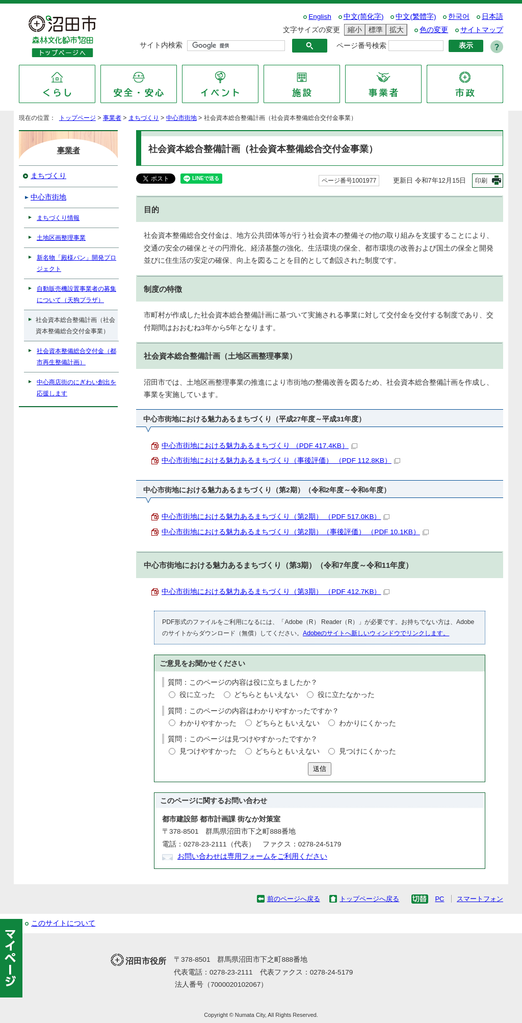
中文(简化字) (364, 16)
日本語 (492, 16)
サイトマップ (481, 30)
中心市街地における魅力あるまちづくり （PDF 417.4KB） (259, 446)
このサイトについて (63, 923)
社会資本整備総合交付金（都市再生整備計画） (76, 356)
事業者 (112, 117)
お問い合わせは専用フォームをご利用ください (252, 856)
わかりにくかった (367, 723)
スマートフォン (480, 899)
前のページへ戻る (293, 899)
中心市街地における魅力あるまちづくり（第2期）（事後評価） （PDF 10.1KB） (295, 532)
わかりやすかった (208, 723)
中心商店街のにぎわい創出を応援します (76, 388)
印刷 (481, 180)
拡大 (395, 30)
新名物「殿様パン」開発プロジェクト (76, 263)
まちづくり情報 (58, 217)
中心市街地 (181, 117)
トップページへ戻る (369, 899)
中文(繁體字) (416, 16)
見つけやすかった (208, 751)
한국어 (458, 16)
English (319, 16)
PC (439, 899)
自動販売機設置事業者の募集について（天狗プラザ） (76, 294)
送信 (319, 768)
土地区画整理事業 (61, 237)
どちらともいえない (266, 694)
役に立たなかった (346, 694)
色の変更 (434, 30)
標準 (374, 30)
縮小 (353, 30)
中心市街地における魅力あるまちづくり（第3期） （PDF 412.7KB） (275, 591)
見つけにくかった (367, 751)
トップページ (77, 117)
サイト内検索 (161, 45)
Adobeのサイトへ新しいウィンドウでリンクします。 (376, 633)
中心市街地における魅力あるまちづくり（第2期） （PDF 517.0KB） (275, 516)
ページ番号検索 (361, 45)
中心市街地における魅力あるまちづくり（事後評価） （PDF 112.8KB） (281, 460)
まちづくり (143, 117)
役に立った (197, 694)
